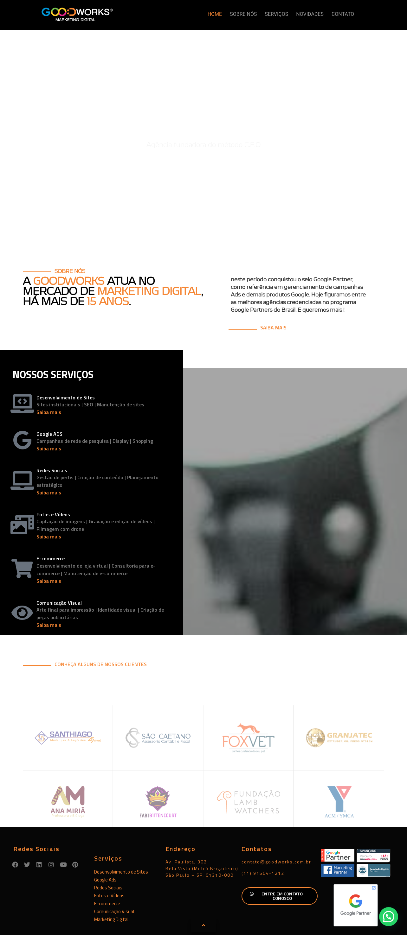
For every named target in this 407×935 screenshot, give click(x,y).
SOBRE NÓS (243, 14)
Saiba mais (48, 380)
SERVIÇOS (276, 14)
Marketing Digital (111, 887)
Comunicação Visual (114, 879)
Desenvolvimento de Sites (121, 840)
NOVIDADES (310, 14)
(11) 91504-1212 (263, 841)
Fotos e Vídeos (109, 864)
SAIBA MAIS (273, 296)
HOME (215, 14)
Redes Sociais (108, 856)
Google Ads (105, 848)
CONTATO (343, 14)
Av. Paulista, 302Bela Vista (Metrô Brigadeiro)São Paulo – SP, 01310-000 (201, 837)
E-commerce (107, 871)
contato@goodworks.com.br (276, 830)
